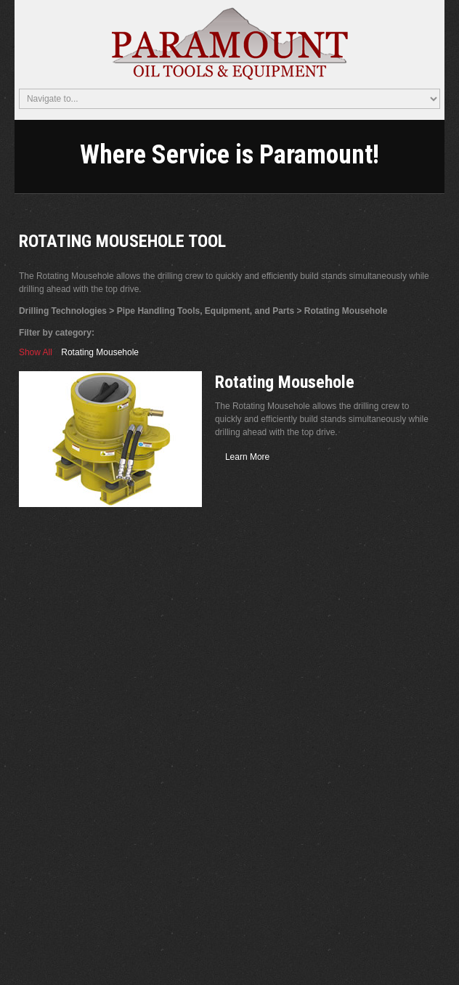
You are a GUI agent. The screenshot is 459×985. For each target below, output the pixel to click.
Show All (35, 352)
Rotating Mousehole (100, 352)
